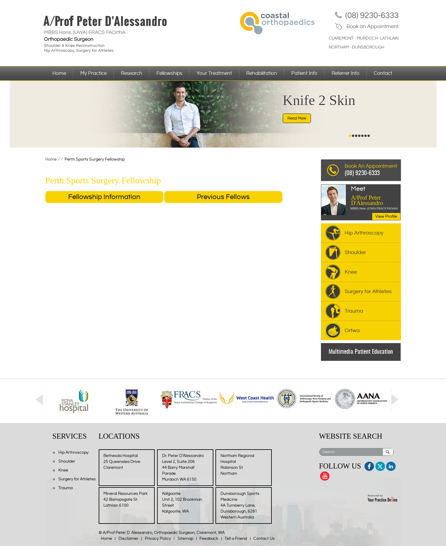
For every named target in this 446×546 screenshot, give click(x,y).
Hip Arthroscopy (364, 233)
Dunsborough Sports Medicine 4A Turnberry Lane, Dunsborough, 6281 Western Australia (239, 505)
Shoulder (355, 252)
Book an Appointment (372, 26)
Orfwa (352, 330)
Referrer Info (345, 73)
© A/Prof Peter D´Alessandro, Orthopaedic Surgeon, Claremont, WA (162, 533)
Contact (383, 73)
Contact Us (264, 538)
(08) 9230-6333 (372, 15)
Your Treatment (214, 73)
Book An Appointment (373, 170)
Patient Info (304, 73)
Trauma (354, 311)
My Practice (93, 73)
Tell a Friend (236, 538)
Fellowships (169, 73)
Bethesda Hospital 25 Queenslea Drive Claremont (121, 462)
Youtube (324, 475)
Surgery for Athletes (368, 291)
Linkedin (390, 465)
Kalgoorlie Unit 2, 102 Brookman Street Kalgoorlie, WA (182, 502)
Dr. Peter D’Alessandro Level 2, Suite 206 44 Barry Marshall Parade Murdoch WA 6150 (183, 468)
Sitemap (185, 538)
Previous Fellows (223, 197)
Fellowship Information (104, 197)
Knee (351, 272)
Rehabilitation (261, 73)
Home (59, 73)
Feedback (208, 538)
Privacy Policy (158, 538)
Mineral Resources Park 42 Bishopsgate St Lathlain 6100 (125, 500)
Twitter (380, 465)
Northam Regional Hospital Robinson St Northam (237, 465)
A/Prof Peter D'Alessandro (375, 196)
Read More (296, 118)
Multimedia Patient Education (361, 352)
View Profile (386, 216)
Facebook (370, 465)
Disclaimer (128, 538)
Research (131, 73)
